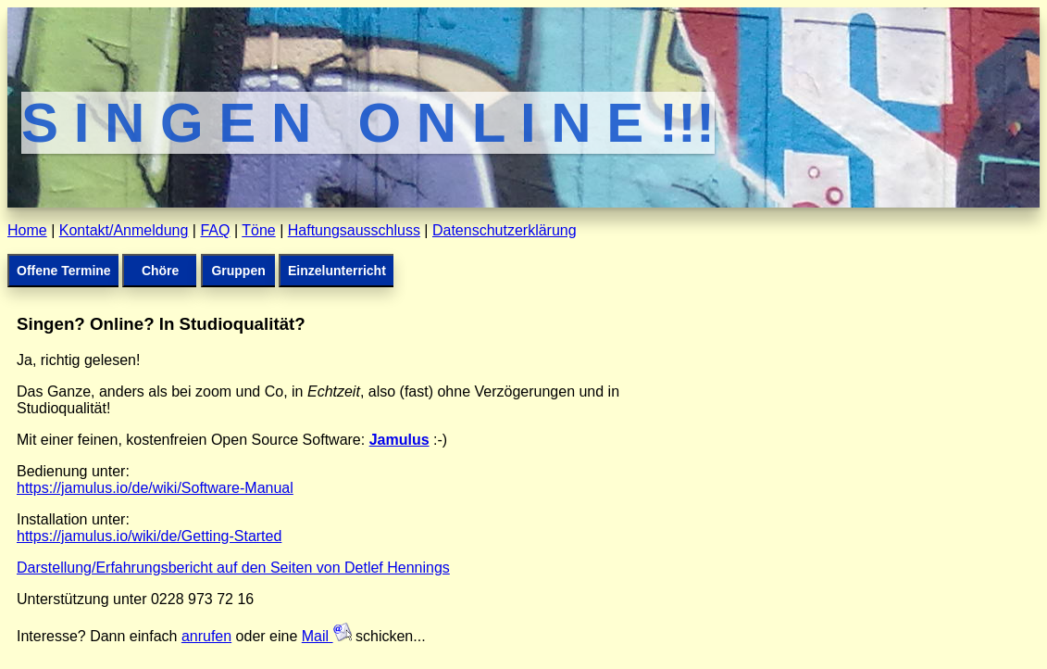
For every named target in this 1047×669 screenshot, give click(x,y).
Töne (258, 230)
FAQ (215, 230)
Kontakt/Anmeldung (124, 230)
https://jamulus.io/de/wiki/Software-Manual (155, 488)
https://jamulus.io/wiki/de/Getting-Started (149, 536)
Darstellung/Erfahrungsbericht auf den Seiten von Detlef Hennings (233, 567)
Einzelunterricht (337, 270)
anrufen (206, 636)
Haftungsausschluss (354, 230)
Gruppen (238, 270)
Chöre (160, 270)
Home (27, 230)
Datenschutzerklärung (504, 230)
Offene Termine (64, 270)
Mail (327, 636)
